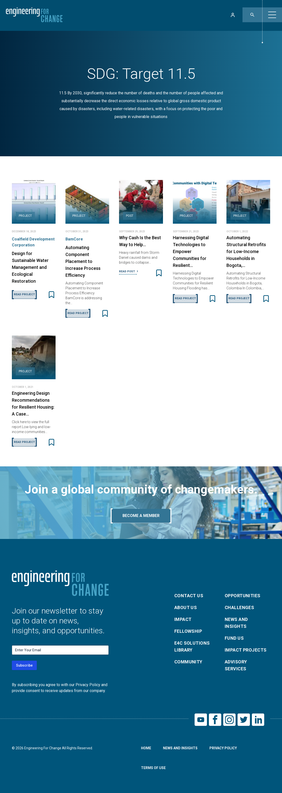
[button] (272, 14)
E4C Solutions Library (192, 646)
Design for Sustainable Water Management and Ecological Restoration (30, 267)
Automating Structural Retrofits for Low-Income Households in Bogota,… (246, 251)
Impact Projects (246, 650)
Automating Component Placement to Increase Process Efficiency (83, 261)
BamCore (74, 239)
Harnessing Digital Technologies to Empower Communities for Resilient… (191, 251)
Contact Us (188, 595)
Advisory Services (236, 665)
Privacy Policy (223, 748)
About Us (185, 607)
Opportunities (243, 595)
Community (188, 661)
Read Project (24, 294)
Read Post (127, 271)
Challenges (239, 607)
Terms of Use (153, 768)
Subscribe (24, 665)
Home (146, 748)
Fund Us (234, 638)
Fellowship (188, 631)
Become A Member (141, 515)
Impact (183, 619)
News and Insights (236, 623)
